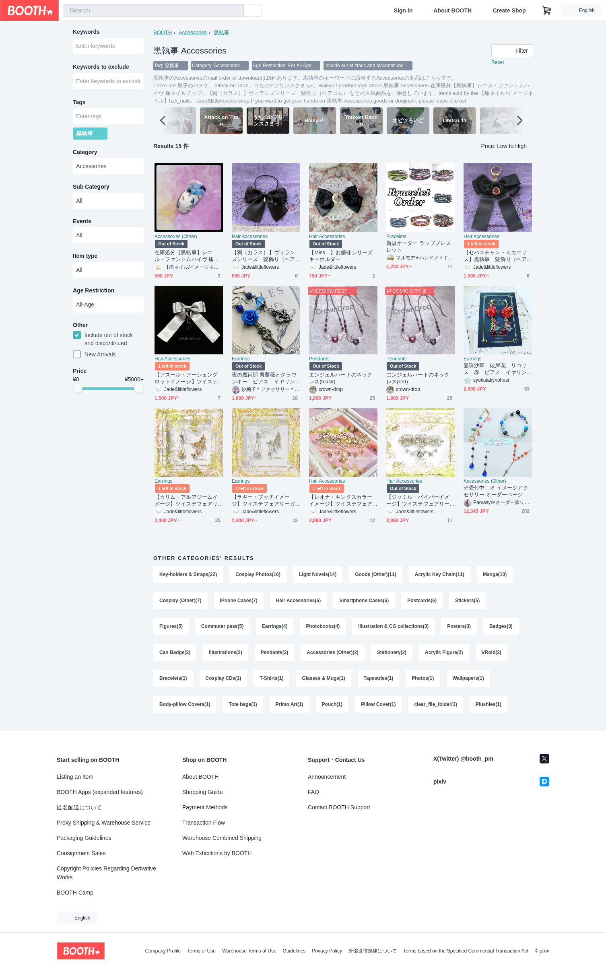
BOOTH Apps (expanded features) (100, 792)
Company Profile (163, 950)
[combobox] (153, 10)
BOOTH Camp (75, 892)
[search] (236, 10)
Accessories (193, 32)
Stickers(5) (468, 601)
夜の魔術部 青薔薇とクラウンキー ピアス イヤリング (264, 378)
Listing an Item (75, 777)
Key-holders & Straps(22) (188, 575)
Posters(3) (459, 628)
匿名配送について (79, 807)
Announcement (327, 777)
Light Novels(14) (317, 575)
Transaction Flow (203, 822)
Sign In (403, 10)
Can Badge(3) (174, 654)
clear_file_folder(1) (436, 707)
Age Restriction (93, 292)
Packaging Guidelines (84, 838)
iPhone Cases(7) (239, 601)
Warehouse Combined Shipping (222, 838)
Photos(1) (423, 681)
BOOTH (162, 32)
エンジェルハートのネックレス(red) (417, 378)
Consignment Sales (81, 853)
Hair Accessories (250, 237)
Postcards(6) (422, 601)
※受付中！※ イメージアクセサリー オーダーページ (496, 491)
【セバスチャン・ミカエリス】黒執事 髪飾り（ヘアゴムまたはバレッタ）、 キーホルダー (496, 256)
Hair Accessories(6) (298, 601)
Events (82, 223)
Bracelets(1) (173, 681)
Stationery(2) (391, 654)
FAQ (313, 792)
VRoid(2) (492, 654)
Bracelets (396, 237)
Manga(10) (495, 575)
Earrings (241, 359)
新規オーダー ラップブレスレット (418, 247)
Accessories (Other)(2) (333, 654)
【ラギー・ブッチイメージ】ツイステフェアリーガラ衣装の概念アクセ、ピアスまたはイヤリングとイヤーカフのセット (263, 501)
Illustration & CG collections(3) (394, 628)
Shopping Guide (202, 792)
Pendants (319, 359)
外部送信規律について (372, 950)
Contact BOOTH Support (339, 807)
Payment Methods (205, 807)
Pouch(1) (332, 707)
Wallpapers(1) (468, 681)
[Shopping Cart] (546, 10)
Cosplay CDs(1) (223, 681)
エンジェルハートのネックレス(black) (340, 378)
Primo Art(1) (289, 707)
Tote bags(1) (243, 707)
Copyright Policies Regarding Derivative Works (106, 873)
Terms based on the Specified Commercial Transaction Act (465, 950)
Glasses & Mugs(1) (323, 681)
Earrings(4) (274, 628)
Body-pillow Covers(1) (184, 707)
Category (85, 154)
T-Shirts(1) (271, 681)
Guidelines (294, 950)
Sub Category (91, 188)
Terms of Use (201, 950)
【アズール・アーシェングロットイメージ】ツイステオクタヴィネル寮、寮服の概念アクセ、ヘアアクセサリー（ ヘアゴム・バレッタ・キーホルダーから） (186, 378)
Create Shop (509, 10)
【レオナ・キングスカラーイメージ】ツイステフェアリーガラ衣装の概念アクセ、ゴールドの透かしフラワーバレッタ (340, 501)
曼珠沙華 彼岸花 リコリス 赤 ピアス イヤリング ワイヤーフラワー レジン (496, 369)
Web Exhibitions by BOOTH (216, 853)
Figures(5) (171, 628)
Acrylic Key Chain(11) (439, 575)
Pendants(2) (275, 654)
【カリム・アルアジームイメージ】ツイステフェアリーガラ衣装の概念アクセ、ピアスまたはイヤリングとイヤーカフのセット (186, 501)
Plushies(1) (489, 707)
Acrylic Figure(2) (444, 654)
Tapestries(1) (379, 681)
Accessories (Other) (176, 237)
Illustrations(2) (225, 654)
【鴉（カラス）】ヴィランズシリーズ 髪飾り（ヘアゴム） (263, 256)
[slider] (77, 391)
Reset (497, 63)
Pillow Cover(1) (378, 707)
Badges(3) (501, 628)
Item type (85, 258)
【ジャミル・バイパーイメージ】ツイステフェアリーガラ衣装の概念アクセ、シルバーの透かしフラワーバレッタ (417, 501)
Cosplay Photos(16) (257, 575)
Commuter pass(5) (222, 628)
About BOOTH (452, 10)
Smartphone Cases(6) (364, 601)
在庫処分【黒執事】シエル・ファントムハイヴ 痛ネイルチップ (187, 256)
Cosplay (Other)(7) (180, 601)
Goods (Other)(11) (376, 575)
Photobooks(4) (323, 628)
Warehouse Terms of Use (249, 950)
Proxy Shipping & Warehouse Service (103, 822)
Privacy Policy (327, 950)
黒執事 (221, 32)
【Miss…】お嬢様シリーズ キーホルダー (343, 256)
